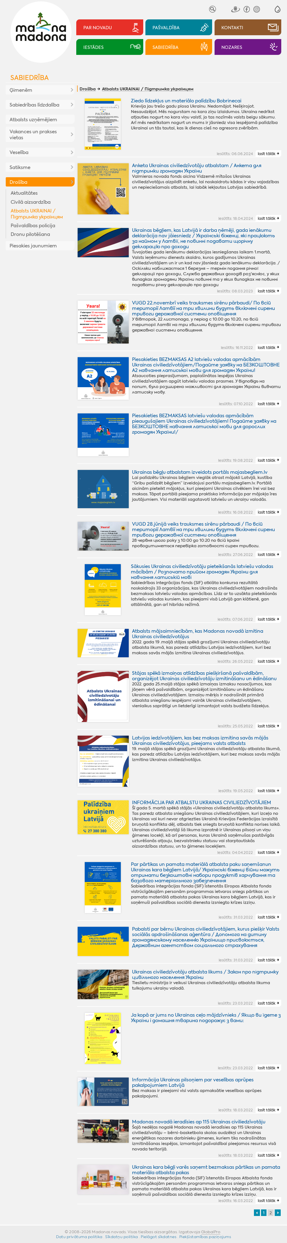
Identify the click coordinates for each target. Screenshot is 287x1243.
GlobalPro (211, 1231)
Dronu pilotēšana (30, 234)
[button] (277, 9)
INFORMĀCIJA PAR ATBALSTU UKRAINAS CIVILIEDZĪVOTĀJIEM (201, 803)
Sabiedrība (29, 77)
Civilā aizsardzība (31, 202)
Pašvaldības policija (33, 226)
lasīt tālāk (267, 153)
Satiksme (20, 167)
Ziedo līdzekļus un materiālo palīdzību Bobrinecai (186, 101)
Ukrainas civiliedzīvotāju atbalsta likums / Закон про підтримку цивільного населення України (205, 974)
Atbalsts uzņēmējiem (33, 120)
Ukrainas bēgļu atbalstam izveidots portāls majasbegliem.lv (200, 472)
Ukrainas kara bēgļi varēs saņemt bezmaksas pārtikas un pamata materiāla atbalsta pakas (206, 1170)
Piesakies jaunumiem (33, 246)
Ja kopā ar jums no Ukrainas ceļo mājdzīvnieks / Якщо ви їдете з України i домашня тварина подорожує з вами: (206, 1017)
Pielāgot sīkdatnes (158, 1236)
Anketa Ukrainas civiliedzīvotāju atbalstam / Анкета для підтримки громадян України (196, 168)
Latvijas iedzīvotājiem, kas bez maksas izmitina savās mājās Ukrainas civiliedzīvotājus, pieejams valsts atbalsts (200, 740)
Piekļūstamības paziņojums (205, 1236)
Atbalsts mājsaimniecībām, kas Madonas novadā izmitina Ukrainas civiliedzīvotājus (197, 634)
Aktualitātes (24, 193)
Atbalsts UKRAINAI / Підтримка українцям (37, 214)
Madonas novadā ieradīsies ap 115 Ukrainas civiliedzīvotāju (198, 1122)
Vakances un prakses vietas (33, 135)
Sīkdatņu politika (121, 1236)
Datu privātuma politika (79, 1236)
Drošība (18, 182)
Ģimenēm (21, 90)
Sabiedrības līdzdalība (34, 105)
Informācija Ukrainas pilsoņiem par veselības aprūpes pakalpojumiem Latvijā (193, 1082)
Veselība (19, 152)
